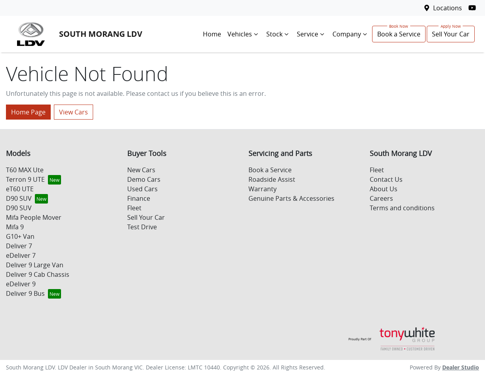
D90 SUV (19, 198)
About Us (383, 189)
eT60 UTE (20, 189)
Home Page (28, 112)
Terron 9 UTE (25, 179)
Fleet (134, 208)
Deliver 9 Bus (25, 293)
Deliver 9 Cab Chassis (37, 274)
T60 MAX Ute (25, 170)
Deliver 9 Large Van (34, 265)
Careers (381, 198)
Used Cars (142, 189)
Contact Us (386, 179)
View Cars (73, 112)
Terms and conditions (402, 208)
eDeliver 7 (21, 255)
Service (311, 34)
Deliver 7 (19, 246)
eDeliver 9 (21, 284)
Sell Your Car (451, 34)
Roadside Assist (271, 179)
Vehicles (243, 34)
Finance (138, 198)
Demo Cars (143, 179)
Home (212, 34)
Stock (278, 34)
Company (350, 34)
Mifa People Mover (33, 217)
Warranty (262, 189)
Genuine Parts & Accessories (291, 198)
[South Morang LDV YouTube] (473, 7)
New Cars (141, 170)
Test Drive (142, 227)
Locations (447, 8)
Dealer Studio (460, 367)
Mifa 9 (15, 227)
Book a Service (398, 34)
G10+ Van (20, 236)
